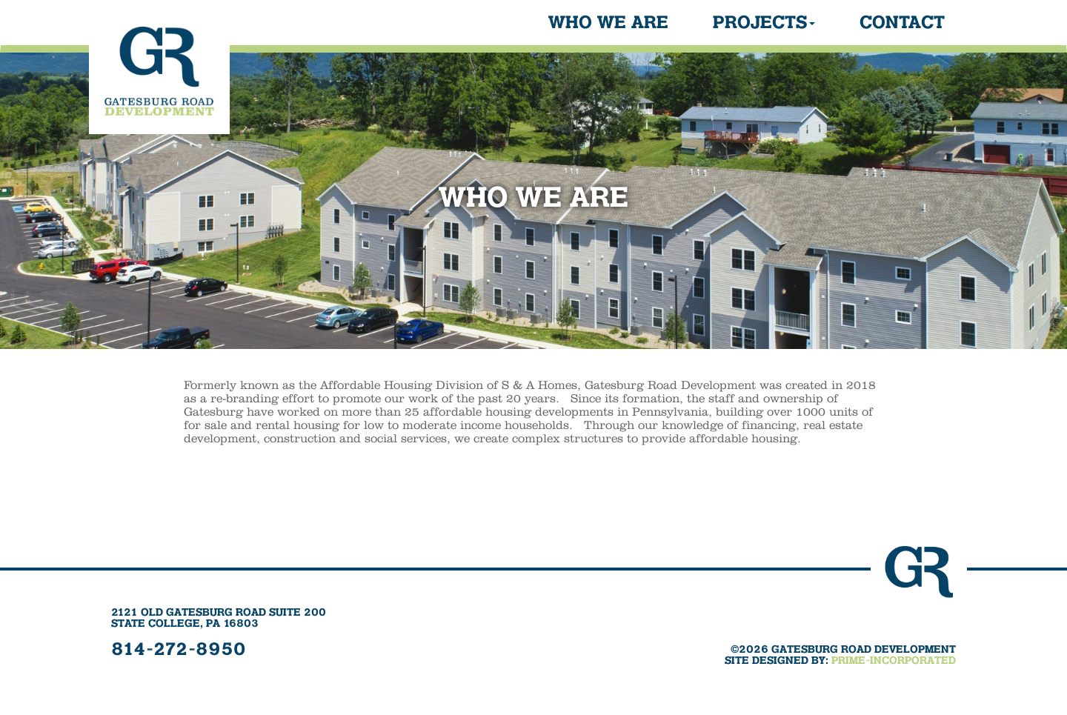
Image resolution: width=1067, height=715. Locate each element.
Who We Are (608, 23)
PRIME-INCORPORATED (893, 661)
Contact (902, 23)
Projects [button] (764, 23)
